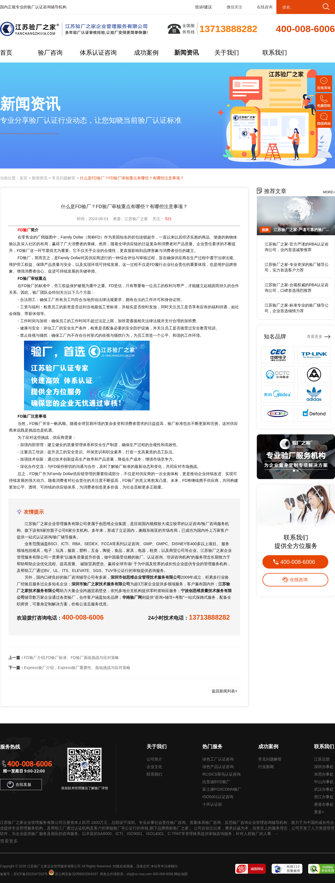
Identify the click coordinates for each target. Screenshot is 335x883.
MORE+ (329, 192)
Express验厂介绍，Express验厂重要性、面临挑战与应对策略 (77, 667)
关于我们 (226, 52)
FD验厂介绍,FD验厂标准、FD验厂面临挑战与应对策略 (71, 657)
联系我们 (274, 52)
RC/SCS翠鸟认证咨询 (221, 774)
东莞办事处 (324, 774)
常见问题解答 (63, 178)
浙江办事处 (324, 797)
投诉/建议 (203, 7)
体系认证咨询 (98, 52)
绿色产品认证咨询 (218, 766)
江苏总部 (322, 759)
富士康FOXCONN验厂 (221, 789)
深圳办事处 (324, 766)
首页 (6, 52)
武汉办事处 (324, 789)
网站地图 (181, 874)
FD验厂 (24, 230)
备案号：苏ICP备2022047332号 (24, 874)
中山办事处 (324, 781)
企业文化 (154, 766)
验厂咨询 (50, 52)
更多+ (319, 812)
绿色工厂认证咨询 (218, 759)
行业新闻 (266, 766)
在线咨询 (264, 7)
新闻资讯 (186, 52)
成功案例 (146, 52)
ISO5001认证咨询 (217, 797)
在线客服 (19, 784)
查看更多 (314, 336)
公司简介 (154, 759)
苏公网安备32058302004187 (76, 874)
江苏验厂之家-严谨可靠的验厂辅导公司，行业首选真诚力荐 (303, 229)
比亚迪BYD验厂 (216, 781)
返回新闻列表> (224, 691)
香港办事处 (324, 804)
